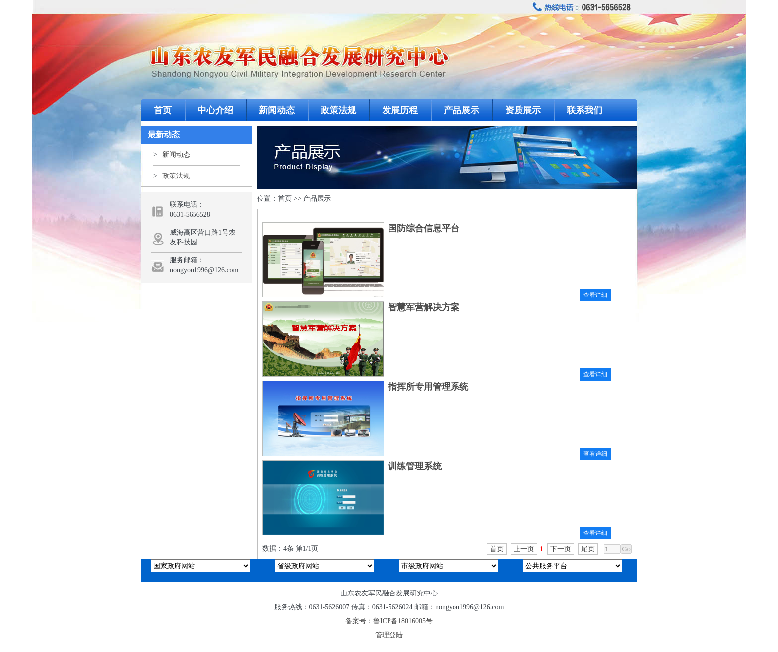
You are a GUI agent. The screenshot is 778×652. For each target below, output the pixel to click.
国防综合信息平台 (423, 228)
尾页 (588, 549)
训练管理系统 (415, 466)
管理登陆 (389, 635)
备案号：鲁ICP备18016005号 (389, 621)
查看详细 (595, 295)
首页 (163, 110)
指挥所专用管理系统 (428, 387)
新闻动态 (277, 110)
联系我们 (584, 110)
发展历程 (400, 110)
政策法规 (338, 110)
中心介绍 (215, 110)
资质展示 (523, 110)
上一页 (524, 549)
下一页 (560, 549)
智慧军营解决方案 (423, 307)
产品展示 (461, 110)
